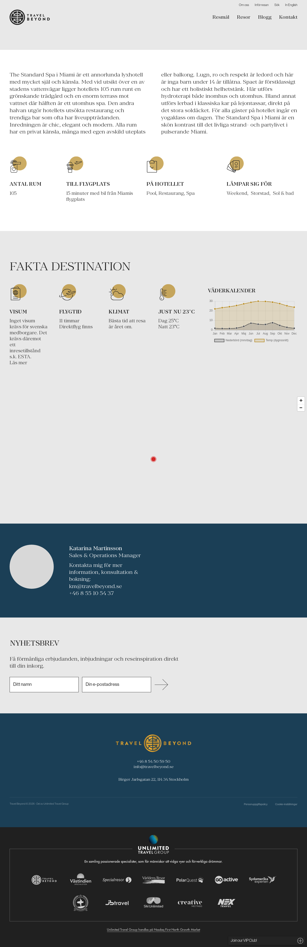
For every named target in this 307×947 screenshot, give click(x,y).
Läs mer (18, 362)
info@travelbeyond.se (154, 766)
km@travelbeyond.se (95, 586)
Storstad (260, 193)
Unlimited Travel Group (56, 803)
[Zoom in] (301, 400)
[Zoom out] (301, 407)
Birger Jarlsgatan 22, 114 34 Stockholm (153, 779)
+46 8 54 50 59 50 (153, 761)
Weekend (237, 193)
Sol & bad (283, 193)
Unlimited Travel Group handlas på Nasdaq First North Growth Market (153, 929)
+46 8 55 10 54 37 (91, 593)
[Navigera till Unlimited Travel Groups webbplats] (153, 844)
